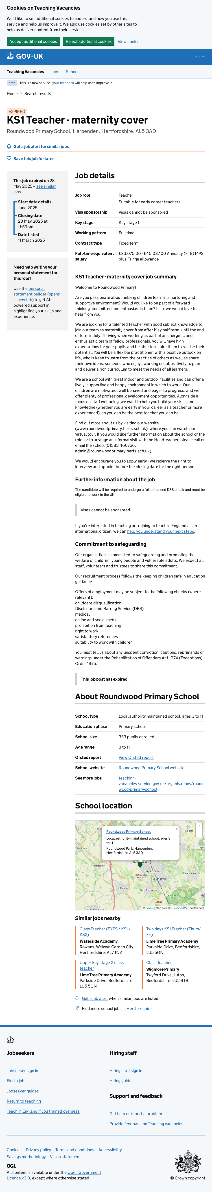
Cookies (14, 1149)
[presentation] (140, 865)
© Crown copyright (187, 1178)
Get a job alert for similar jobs (41, 146)
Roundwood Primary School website (151, 767)
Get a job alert (95, 998)
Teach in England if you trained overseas (43, 1111)
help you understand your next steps (160, 531)
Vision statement (65, 1156)
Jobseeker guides (23, 1091)
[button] (140, 865)
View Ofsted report (136, 757)
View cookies (130, 41)
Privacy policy (38, 1149)
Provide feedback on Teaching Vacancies (146, 1123)
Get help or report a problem (135, 1113)
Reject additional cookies (89, 41)
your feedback (63, 83)
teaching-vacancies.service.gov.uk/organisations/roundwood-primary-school (161, 783)
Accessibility (110, 1149)
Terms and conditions (74, 1149)
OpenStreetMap (179, 908)
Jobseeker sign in (22, 1070)
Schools (73, 71)
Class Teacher (159, 962)
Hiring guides (121, 1080)
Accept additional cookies (33, 41)
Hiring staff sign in (125, 1070)
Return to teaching (24, 1101)
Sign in (200, 56)
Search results (37, 93)
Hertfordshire (139, 1008)
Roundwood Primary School (128, 831)
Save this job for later (33, 158)
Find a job (15, 1080)
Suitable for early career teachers (149, 201)
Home (12, 93)
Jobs (55, 71)
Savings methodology (26, 1156)
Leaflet (148, 908)
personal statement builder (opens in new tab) (36, 294)
